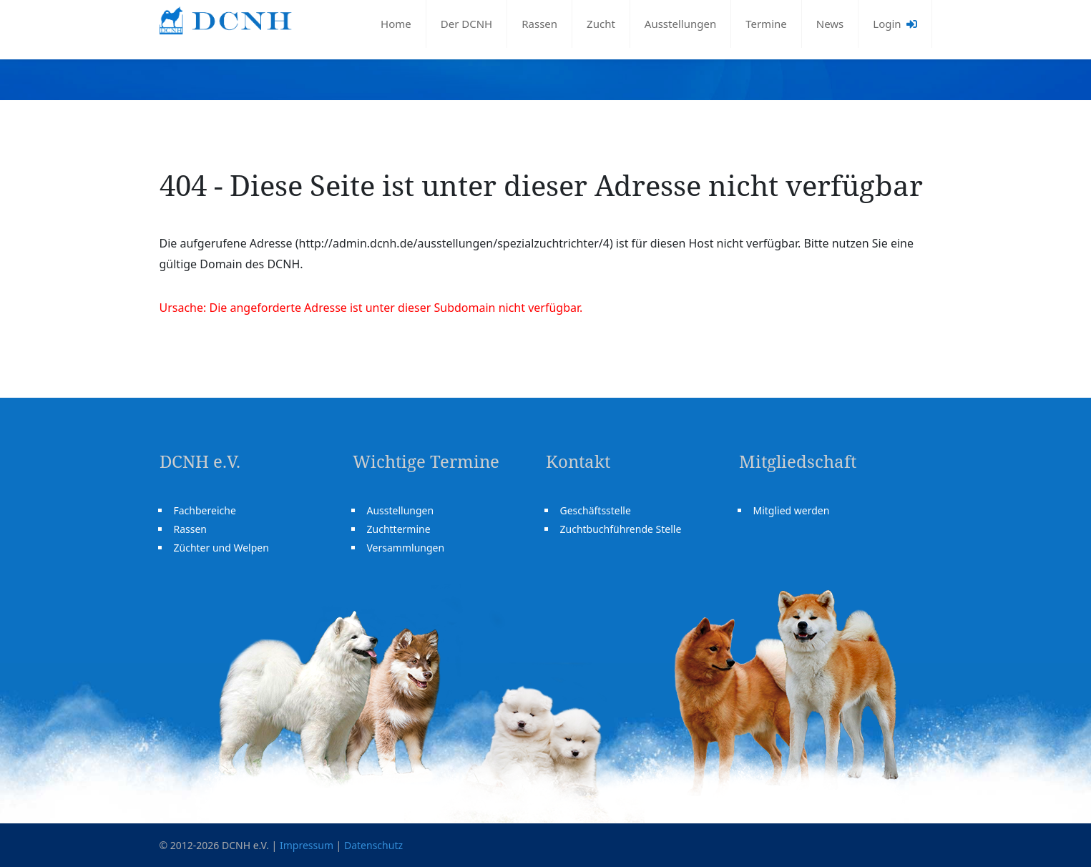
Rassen (539, 23)
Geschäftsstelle (595, 510)
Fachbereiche (205, 510)
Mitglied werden (791, 510)
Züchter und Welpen (221, 547)
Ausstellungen (680, 23)
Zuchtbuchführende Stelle (621, 529)
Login (894, 23)
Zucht (601, 23)
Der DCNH (466, 23)
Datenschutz (373, 845)
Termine (766, 23)
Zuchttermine (399, 529)
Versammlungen (406, 547)
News (830, 23)
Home (396, 23)
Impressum (306, 845)
